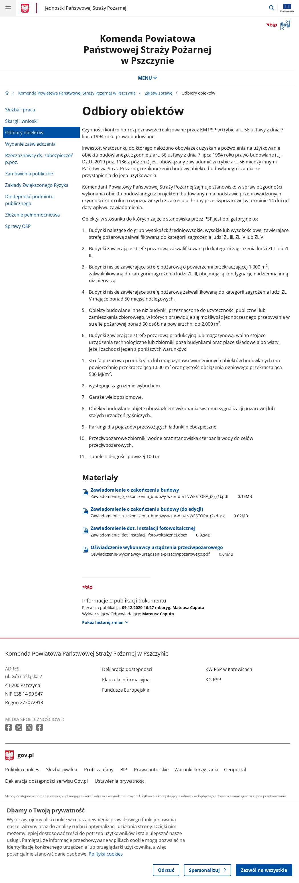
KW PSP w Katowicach (229, 669)
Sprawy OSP (18, 226)
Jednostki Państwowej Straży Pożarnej (85, 8)
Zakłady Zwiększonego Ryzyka (36, 185)
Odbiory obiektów (24, 132)
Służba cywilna (61, 769)
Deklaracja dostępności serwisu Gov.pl (46, 781)
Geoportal (235, 769)
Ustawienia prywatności (120, 781)
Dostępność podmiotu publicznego (29, 200)
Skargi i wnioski (21, 121)
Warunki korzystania (196, 769)
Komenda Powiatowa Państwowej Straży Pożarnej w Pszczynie (147, 49)
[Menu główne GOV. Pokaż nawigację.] (8, 8)
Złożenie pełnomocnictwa (32, 215)
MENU (147, 78)
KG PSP (213, 679)
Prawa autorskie (151, 769)
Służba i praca (20, 110)
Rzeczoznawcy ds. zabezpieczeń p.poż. (39, 158)
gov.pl (19, 755)
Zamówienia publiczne (29, 174)
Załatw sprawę (158, 93)
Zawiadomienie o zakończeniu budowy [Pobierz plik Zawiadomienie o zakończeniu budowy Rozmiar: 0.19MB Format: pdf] (171, 493)
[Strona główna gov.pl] (25, 8)
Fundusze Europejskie (125, 690)
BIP (123, 769)
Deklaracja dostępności (127, 669)
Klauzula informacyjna (126, 679)
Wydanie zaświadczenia (30, 144)
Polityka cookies (22, 769)
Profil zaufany (98, 769)
